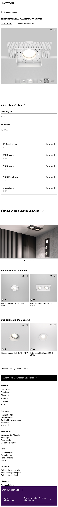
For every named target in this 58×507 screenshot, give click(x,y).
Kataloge (5, 438)
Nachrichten (6, 455)
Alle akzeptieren (9, 499)
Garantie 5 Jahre (8, 443)
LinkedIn (4, 401)
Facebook (5, 392)
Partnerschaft (7, 458)
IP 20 (6, 130)
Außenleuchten (7, 417)
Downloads (6, 440)
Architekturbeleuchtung (11, 420)
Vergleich (5, 425)
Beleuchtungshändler (10, 475)
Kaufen (4, 460)
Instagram (5, 389)
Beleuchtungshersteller (11, 470)
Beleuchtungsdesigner (11, 473)
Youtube (4, 398)
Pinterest (5, 395)
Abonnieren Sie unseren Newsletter (18, 378)
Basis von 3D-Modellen (11, 435)
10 (5, 117)
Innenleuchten (7, 415)
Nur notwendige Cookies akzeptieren (34, 499)
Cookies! (19, 490)
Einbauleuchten (10, 12)
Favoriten (5, 423)
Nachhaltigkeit (7, 452)
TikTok (3, 404)
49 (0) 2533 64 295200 (20, 368)
